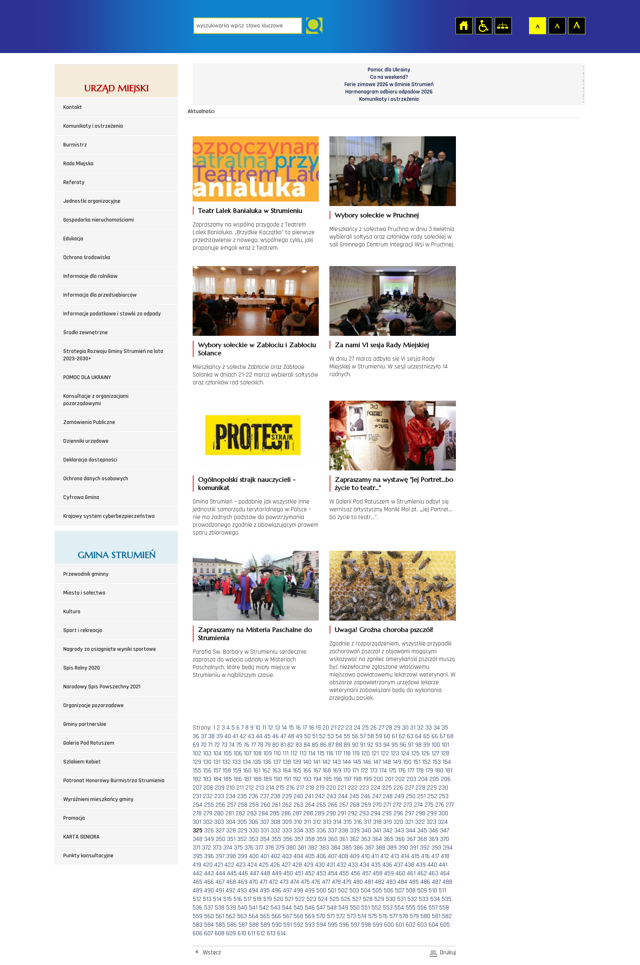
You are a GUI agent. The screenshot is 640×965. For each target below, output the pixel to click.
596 (344, 925)
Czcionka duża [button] (576, 25)
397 (220, 856)
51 (315, 736)
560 (209, 916)
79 (268, 745)
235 (242, 796)
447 (254, 873)
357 (298, 839)
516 (237, 899)
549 (343, 907)
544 (287, 907)
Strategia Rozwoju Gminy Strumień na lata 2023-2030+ (113, 355)
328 (231, 830)
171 (355, 770)
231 (197, 796)
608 (219, 933)
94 (386, 745)
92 (370, 745)
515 (227, 899)
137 (277, 762)
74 (232, 745)
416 (425, 856)
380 (291, 847)
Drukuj (448, 952)
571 (331, 916)
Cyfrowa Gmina (81, 497)
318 (377, 822)
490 (209, 890)
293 (364, 813)
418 (445, 856)
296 (398, 813)
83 (299, 745)
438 (409, 865)
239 (287, 796)
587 (242, 925)
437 (398, 865)
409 (355, 856)
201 (389, 779)
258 (242, 805)
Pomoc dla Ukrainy (389, 69)
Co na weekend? (389, 77)
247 (376, 796)
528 (368, 899)
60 (387, 736)
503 (354, 890)
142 (326, 762)
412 (384, 856)
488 (447, 882)
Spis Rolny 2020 (81, 668)
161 (256, 770)
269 (366, 805)
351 (231, 839)
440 (432, 865)
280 (219, 813)
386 (358, 847)
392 (425, 847)
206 (446, 779)
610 (242, 933)
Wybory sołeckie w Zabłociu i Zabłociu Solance (257, 349)
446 (243, 873)
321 (409, 822)
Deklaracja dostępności (90, 460)
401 (264, 856)
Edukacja (73, 238)
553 (388, 907)
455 (344, 873)
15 (291, 727)
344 (411, 830)
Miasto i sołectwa (84, 593)
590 (277, 925)
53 (330, 736)
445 (232, 873)
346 (433, 830)
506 (388, 890)
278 (197, 813)
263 (298, 805)
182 (197, 779)
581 (436, 916)
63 (410, 736)
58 (370, 736)
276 (439, 805)
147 (377, 762)
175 (392, 770)
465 (197, 882)
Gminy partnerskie (84, 724)
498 (298, 890)
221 (342, 787)
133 (236, 762)
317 (367, 822)
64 (418, 736)
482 (379, 882)
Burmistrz (75, 145)
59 (379, 736)
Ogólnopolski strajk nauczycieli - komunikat (247, 483)
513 (207, 899)
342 (388, 830)
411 (375, 856)
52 (322, 736)
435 (376, 865)
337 (332, 830)
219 (320, 787)
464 (445, 873)
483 (391, 882)
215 (280, 787)
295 (387, 813)
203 (411, 779)
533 (424, 899)
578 (403, 916)
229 (432, 787)
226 (398, 787)
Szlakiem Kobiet (82, 761)
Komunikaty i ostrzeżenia (93, 126)
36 (196, 736)
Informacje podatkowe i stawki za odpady (112, 313)
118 (347, 753)
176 (402, 770)
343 (399, 830)
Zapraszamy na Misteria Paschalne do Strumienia (255, 634)
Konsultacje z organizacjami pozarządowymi (96, 400)
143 (336, 762)
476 (315, 882)
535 (446, 899)
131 (216, 762)
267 (343, 805)
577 (393, 916)
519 (267, 899)
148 (386, 762)
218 (310, 787)
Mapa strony (503, 25)
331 (264, 830)
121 (375, 753)
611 (251, 933)
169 (337, 770)
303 (219, 822)
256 (220, 805)
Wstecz (212, 952)
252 (432, 796)
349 (209, 839)
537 (208, 907)
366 (400, 839)
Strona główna (464, 25)
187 (247, 779)
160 (247, 770)
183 (207, 779)
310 (297, 822)
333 (287, 830)
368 (422, 839)
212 (249, 787)
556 (422, 907)
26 (373, 727)
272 (397, 805)
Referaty (73, 182)
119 (356, 753)
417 (435, 856)
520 (278, 899)
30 (405, 727)
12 (270, 727)
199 (367, 779)
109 (267, 753)
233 (219, 796)
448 (265, 873)
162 (266, 770)
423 (241, 865)
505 (377, 890)
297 (409, 813)
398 (231, 856)
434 (364, 865)
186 (237, 779)
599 (377, 925)
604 (433, 925)
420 (208, 865)
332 (275, 830)
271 (387, 805)
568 (298, 916)
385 (347, 847)
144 (346, 762)
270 (377, 805)
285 (275, 813)
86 (323, 745)
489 (197, 890)
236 (253, 796)
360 (333, 839)
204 (423, 779)
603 (422, 925)
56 (355, 736)
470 (253, 882)
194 (317, 779)
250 (411, 796)
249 (399, 796)
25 (365, 727)
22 (341, 727)
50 (307, 736)
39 (219, 736)
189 (267, 779)
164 (286, 770)
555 (411, 907)
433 (353, 865)
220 (331, 787)
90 (355, 745)
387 (369, 847)
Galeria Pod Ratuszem (88, 743)
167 (317, 770)
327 (220, 830)
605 (445, 925)
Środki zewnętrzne (85, 332)
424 (252, 865)
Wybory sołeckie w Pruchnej (377, 215)
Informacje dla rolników (90, 276)
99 (426, 745)
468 (231, 882)
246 (366, 796)
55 (347, 736)
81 (283, 745)
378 (269, 847)
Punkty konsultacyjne (88, 855)
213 (260, 787)
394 (448, 847)
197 (347, 779)
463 (433, 873)
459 (389, 873)
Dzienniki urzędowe (86, 441)
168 (326, 770)
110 (277, 753)
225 (387, 787)
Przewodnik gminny (86, 574)
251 (421, 796)
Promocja (74, 818)
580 (425, 916)
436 (387, 865)
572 (340, 916)
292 (353, 813)
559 (197, 916)
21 (333, 727)
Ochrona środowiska (86, 257)
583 (197, 925)
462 (422, 873)
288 (308, 813)
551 (365, 907)
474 (294, 882)
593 (310, 925)
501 (332, 890)
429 (308, 865)
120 (365, 753)
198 (357, 779)
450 (288, 873)
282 (240, 813)
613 (271, 933)
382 (313, 847)
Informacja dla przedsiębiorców (100, 295)
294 (375, 813)
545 (298, 907)
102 (197, 753)
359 (321, 839)
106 (237, 753)
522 (300, 899)
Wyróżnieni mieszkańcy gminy (98, 799)
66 (434, 736)
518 (257, 899)
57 (363, 736)
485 (414, 882)
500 (321, 890)
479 (346, 882)
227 (409, 787)
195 (327, 779)
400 (254, 856)
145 (357, 762)
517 (247, 899)
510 (433, 890)
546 (310, 907)
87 (331, 745)
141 (316, 762)
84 (307, 745)
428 (297, 865)
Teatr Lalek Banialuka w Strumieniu (250, 210)
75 (239, 745)
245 (354, 796)
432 (342, 865)
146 (367, 762)
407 (332, 856)
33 (428, 727)
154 (446, 762)
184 (217, 779)
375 (238, 847)
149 (397, 762)
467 (220, 882)
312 (317, 822)
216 (290, 787)
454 (333, 873)
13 (277, 727)
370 (444, 839)
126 (425, 753)
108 (257, 753)
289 (319, 813)
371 (196, 847)
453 (321, 873)
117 (338, 753)
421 (218, 865)
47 (283, 736)
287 (297, 813)
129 (197, 762)
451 (299, 873)
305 (242, 822)
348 (197, 839)
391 (414, 847)
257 (231, 805)
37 (204, 736)
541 (253, 907)
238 (275, 796)
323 (431, 822)
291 (342, 813)
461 (411, 873)
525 (334, 899)
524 (323, 899)
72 (217, 745)
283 (252, 813)
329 (242, 830)
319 (387, 822)
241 (309, 796)
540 (242, 907)
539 (231, 907)
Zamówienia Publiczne (89, 422)
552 (376, 907)
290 (331, 813)
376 (248, 847)
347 (444, 830)
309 (287, 822)
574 (362, 916)
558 (444, 907)
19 (318, 727)
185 (227, 779)
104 (217, 753)
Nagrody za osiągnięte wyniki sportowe (109, 649)
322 (420, 822)
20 (325, 727)
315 (347, 822)
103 (207, 753)
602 (411, 925)
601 (400, 925)
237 (264, 796)
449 (277, 873)
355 (276, 839)
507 (399, 890)
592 (298, 925)
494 (253, 890)
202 (400, 779)
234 (231, 796)
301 (197, 822)
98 (418, 745)
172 (364, 770)
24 (357, 727)
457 (366, 873)
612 (261, 933)
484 (402, 882)
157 (217, 770)
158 (226, 770)
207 (197, 787)
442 (197, 873)
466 (209, 882)
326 (209, 830)
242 (320, 796)
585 (220, 925)
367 (411, 839)
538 (219, 907)
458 (377, 873)
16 (298, 727)
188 (257, 779)
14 (284, 727)
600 (389, 925)
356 (288, 839)
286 (286, 813)
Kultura (71, 611)
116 (329, 753)
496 (276, 890)
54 (339, 736)
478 (336, 882)
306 (253, 822)
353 (253, 839)
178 (420, 770)
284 (263, 813)
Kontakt (72, 107)
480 (358, 882)
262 (287, 805)
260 (265, 805)
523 (311, 899)
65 (426, 736)
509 (422, 890)
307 (264, 822)
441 (443, 865)
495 (265, 890)
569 (310, 916)
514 (217, 899)
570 (320, 916)
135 (257, 762)
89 (347, 745)
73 (224, 745)
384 (335, 847)
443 (209, 873)
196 (337, 779)
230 (443, 787)
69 (196, 745)
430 (320, 865)
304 (231, 822)
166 (307, 770)
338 (343, 830)
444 (220, 873)
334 (298, 830)
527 (356, 899)
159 (237, 770)
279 (207, 813)
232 (208, 796)
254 (197, 805)
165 (297, 770)
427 (286, 865)
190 (277, 779)
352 (242, 839)
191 (287, 779)
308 (275, 822)
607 (208, 933)
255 (209, 805)
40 (227, 736)
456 (355, 873)
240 (298, 796)
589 (265, 925)
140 (307, 762)
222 (353, 787)
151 (416, 762)
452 (310, 873)
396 (209, 856)
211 (240, 787)
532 (412, 899)
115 (320, 753)
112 (294, 753)
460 (400, 873)
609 (231, 933)
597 (355, 925)
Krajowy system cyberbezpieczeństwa (109, 516)
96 (403, 745)
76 (246, 745)
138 (286, 762)
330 (254, 830)
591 (287, 925)
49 (299, 736)
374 (227, 847)
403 (287, 856)
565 (265, 916)
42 (243, 736)
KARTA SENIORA (81, 837)
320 (398, 822)
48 (291, 736)
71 (210, 745)
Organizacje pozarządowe (93, 705)
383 (324, 847)
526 (346, 899)
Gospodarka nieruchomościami (98, 220)
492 (231, 890)
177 (410, 770)
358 (310, 839)
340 (366, 830)
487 (436, 882)
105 (227, 753)
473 (284, 882)
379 (280, 847)
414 (405, 856)
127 (435, 753)
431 (331, 865)
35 (445, 727)
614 (281, 933)
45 (267, 736)
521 (289, 899)
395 (197, 856)
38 (211, 736)
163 (276, 770)
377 (259, 847)
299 (432, 813)
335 (310, 830)
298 (420, 813)
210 (230, 787)
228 (420, 787)
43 (251, 736)
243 (331, 796)
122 (384, 753)
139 (297, 762)
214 (270, 787)
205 (434, 779)
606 (197, 933)
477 (326, 882)
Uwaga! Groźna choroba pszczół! (384, 630)
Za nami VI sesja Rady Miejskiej (382, 345)
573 (351, 916)
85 (315, 745)
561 (220, 916)
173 (374, 770)
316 (357, 822)
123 (395, 753)
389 (392, 847)
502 (343, 890)
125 (415, 753)
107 (247, 753)
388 (380, 847)
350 (220, 839)
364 (377, 839)
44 (259, 736)
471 (263, 882)
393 (436, 847)
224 (375, 787)
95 (394, 745)
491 (220, 890)
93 (378, 745)
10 (257, 727)
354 (265, 839)
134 (246, 762)
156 (207, 770)
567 (287, 916)
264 (310, 805)
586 (232, 925)
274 (418, 805)
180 (439, 770)
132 (226, 762)
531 (401, 899)
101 (445, 745)
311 (307, 822)
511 (442, 890)
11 (264, 727)
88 (339, 745)
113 (303, 753)
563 (242, 916)
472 (273, 882)
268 (355, 805)
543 (275, 907)
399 (242, 856)
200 (378, 779)
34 (436, 727)
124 (405, 753)
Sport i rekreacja (82, 630)
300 (443, 813)
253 (444, 796)
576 (383, 916)
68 (450, 736)
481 (368, 882)
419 (197, 865)
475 (305, 882)
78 (260, 745)
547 (320, 907)
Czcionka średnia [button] (557, 25)
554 (399, 907)
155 (197, 770)
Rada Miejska (78, 163)
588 (254, 925)
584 (209, 925)
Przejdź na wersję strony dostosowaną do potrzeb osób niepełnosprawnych (483, 25)
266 (333, 805)
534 (435, 899)
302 (208, 822)
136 (267, 762)
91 (362, 745)
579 (414, 916)
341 (377, 830)
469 (242, 882)
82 (290, 745)
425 (264, 865)
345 (422, 830)
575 (372, 916)
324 (443, 822)
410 (365, 856)
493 (242, 890)
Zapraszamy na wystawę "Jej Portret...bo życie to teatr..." (394, 483)
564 (253, 916)
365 (388, 839)
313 (327, 822)
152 (426, 762)
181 (448, 770)
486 (425, 882)
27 (381, 727)
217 (300, 787)
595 (333, 925)
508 (411, 890)
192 (297, 779)
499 (310, 890)
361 (343, 839)
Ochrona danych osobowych (95, 478)
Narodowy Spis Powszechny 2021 (101, 686)
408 (343, 856)
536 (197, 907)
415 (415, 856)
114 (312, 753)
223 (364, 787)
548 (332, 907)
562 (231, 916)
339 (355, 830)
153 (436, 762)
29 (397, 727)
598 (366, 925)
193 (307, 779)
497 (287, 890)
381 (302, 847)
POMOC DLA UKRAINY (87, 377)
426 (275, 865)
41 (235, 736)
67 (442, 736)
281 (229, 813)
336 (321, 830)
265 (321, 805)
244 (343, 796)
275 (428, 805)
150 (407, 762)
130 (207, 762)
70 (204, 745)
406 (321, 856)
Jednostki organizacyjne (91, 201)
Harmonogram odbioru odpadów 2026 (389, 91)
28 (389, 727)
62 (402, 736)
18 (311, 727)
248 (388, 796)
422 (229, 865)
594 (321, 925)
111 (285, 753)
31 (413, 727)
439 (421, 865)
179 (429, 770)
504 (366, 890)
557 (433, 907)
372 (206, 847)
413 (395, 856)
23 (349, 727)
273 (407, 805)
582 (447, 916)
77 (253, 745)
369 (433, 839)
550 (355, 907)
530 (391, 899)
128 (445, 753)
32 (420, 727)
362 (354, 839)
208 (208, 787)
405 (310, 856)
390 (403, 847)
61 (394, 736)
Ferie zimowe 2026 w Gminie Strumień (388, 84)
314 (337, 822)
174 (383, 770)
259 (254, 805)
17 (304, 727)
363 (366, 839)
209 (219, 787)
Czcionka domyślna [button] (537, 25)
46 (275, 736)
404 (298, 856)
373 (217, 847)
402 (275, 856)
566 (276, 916)
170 (347, 770)
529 (379, 899)
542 (264, 907)
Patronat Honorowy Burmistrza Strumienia (113, 780)
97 (410, 745)
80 (275, 745)
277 (450, 805)
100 (435, 745)
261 (276, 805)
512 (197, 899)
